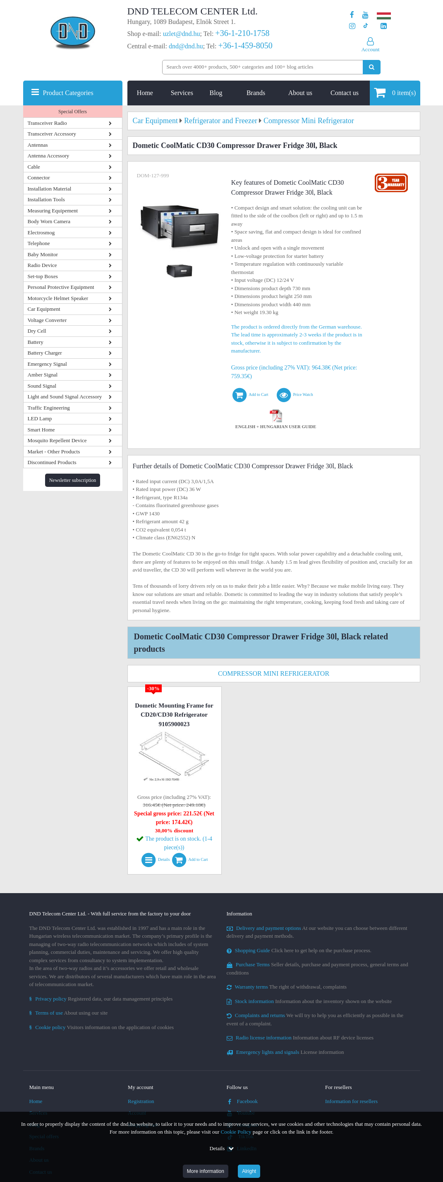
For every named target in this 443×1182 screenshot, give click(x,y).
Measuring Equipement (53, 210)
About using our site (68, 1013)
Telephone (39, 243)
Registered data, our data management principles (101, 999)
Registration (141, 1101)
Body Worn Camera (49, 221)
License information (285, 1052)
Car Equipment (44, 309)
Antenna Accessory (48, 156)
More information (205, 1171)
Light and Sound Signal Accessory (65, 396)
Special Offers (72, 111)
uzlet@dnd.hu (181, 33)
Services (182, 92)
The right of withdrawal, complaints (287, 987)
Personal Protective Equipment (61, 287)
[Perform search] (372, 67)
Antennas (38, 145)
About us (300, 92)
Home (145, 92)
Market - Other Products (54, 451)
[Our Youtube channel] (365, 15)
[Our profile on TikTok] (365, 26)
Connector (39, 177)
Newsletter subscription (72, 480)
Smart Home (41, 430)
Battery (35, 342)
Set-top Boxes (43, 276)
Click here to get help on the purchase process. (299, 950)
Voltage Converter (47, 320)
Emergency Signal (47, 364)
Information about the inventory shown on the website (309, 1001)
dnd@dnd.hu (186, 46)
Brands (256, 92)
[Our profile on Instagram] (352, 26)
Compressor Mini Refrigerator (273, 673)
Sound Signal (42, 386)
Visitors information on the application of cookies (101, 1027)
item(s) (395, 92)
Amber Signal (43, 375)
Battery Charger (45, 353)
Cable (34, 167)
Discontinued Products (52, 462)
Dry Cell (37, 331)
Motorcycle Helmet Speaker (58, 298)
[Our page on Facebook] (352, 15)
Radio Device (42, 265)
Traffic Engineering (49, 408)
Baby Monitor (43, 254)
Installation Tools (46, 199)
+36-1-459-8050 (245, 45)
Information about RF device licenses (300, 1037)
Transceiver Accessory (52, 134)
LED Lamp (40, 418)
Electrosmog (41, 232)
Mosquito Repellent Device (57, 440)
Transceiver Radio (47, 123)
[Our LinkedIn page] (384, 26)
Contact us (344, 92)
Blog (215, 92)
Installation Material (50, 189)
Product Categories (68, 92)
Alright (249, 1171)
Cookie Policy (236, 1132)
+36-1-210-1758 (242, 33)
